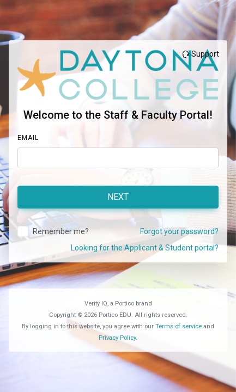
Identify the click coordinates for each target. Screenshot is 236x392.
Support (200, 54)
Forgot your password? (179, 231)
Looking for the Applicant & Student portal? (145, 247)
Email (28, 137)
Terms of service (178, 326)
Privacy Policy (117, 337)
